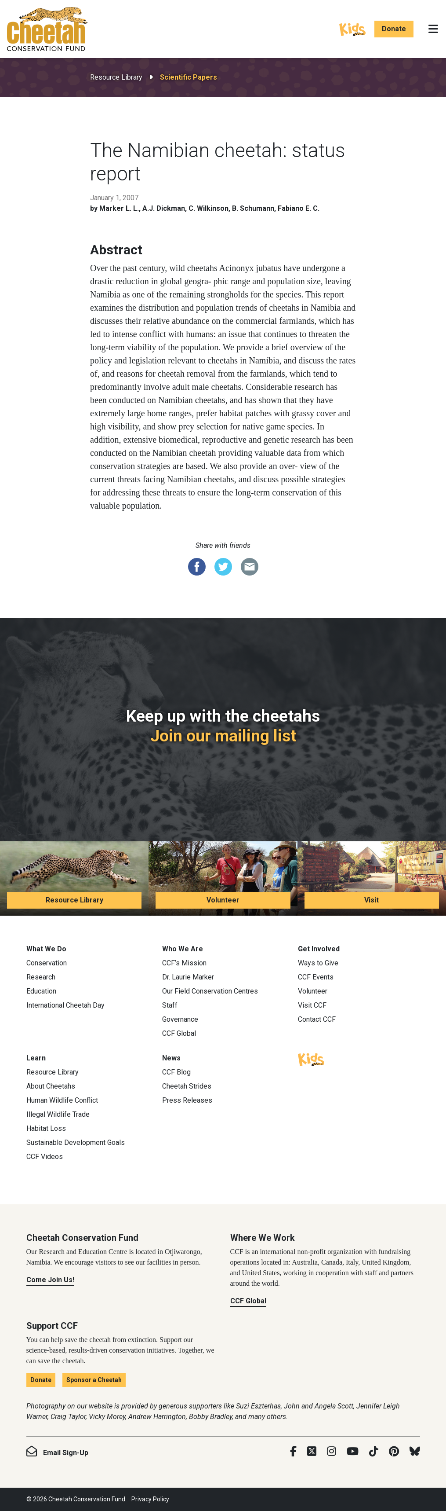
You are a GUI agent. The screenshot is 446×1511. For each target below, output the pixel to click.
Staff (170, 1005)
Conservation (46, 963)
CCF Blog (176, 1072)
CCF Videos (44, 1156)
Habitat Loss (46, 1128)
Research (40, 977)
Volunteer (223, 900)
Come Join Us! (50, 1280)
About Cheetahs (50, 1086)
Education (41, 991)
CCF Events (316, 977)
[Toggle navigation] (433, 29)
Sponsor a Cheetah (94, 1379)
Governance (180, 1019)
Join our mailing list (223, 735)
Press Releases (187, 1100)
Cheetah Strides (186, 1086)
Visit (371, 900)
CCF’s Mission (184, 963)
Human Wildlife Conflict (62, 1100)
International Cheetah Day (65, 1005)
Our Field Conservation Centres (210, 991)
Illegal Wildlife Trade (58, 1114)
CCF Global (179, 1033)
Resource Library (116, 77)
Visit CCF (312, 1005)
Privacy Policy (150, 1499)
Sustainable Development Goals (75, 1142)
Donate (394, 29)
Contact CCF (317, 1019)
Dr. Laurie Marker (188, 977)
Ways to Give (318, 963)
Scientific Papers (188, 77)
